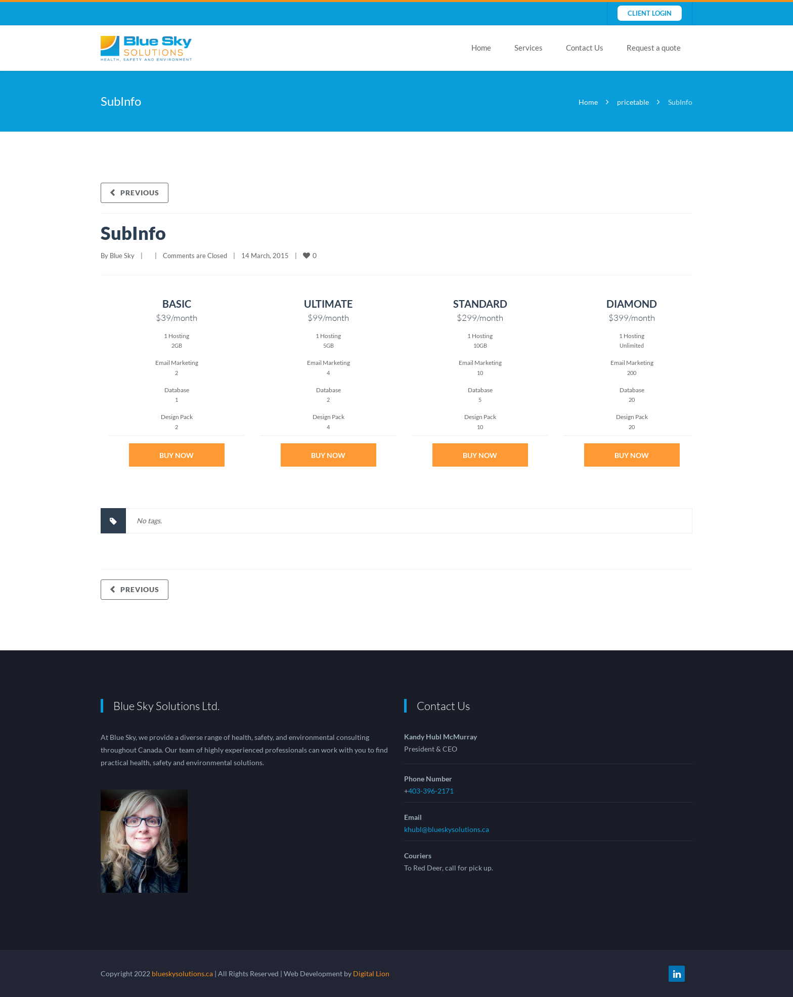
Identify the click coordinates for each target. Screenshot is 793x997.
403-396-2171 (431, 790)
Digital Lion (371, 973)
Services (528, 47)
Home (481, 47)
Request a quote (654, 47)
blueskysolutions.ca (182, 973)
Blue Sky (122, 256)
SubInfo (133, 233)
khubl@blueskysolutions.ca (446, 829)
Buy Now (176, 455)
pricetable (633, 102)
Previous (139, 192)
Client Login (650, 13)
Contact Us (584, 47)
